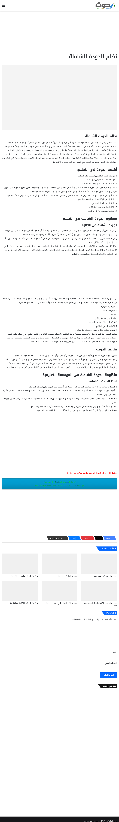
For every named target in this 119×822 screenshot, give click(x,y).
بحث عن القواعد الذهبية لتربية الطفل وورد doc (100, 604)
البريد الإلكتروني (110, 663)
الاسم (114, 652)
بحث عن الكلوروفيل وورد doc (105, 576)
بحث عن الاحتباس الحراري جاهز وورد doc (61, 603)
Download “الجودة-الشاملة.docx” (59, 483)
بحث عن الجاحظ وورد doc (67, 576)
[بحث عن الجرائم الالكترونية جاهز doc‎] (20, 591)
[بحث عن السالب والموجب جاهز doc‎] (20, 564)
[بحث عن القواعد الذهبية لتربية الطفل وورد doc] (99, 591)
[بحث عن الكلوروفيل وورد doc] (99, 564)
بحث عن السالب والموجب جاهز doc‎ (24, 576)
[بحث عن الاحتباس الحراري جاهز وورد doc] (59, 591)
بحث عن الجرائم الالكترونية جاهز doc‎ (24, 603)
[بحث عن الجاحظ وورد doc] (59, 564)
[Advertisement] (59, 32)
